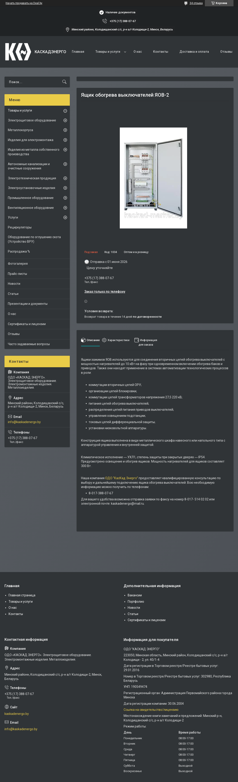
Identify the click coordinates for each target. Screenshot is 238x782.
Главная (78, 51)
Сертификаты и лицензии (27, 324)
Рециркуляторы (20, 227)
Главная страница (22, 595)
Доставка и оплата (194, 51)
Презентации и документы (28, 304)
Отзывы (226, 51)
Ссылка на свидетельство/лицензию (151, 709)
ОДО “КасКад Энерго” (121, 478)
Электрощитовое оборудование (32, 120)
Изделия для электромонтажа (30, 140)
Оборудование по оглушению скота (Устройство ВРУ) (34, 239)
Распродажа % (19, 251)
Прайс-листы (17, 274)
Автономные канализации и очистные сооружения (29, 166)
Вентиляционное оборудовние (31, 208)
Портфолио (136, 601)
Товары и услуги (107, 51)
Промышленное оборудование (31, 198)
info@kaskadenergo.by (24, 422)
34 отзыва (196, 3)
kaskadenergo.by (17, 714)
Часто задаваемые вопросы (29, 344)
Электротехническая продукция (32, 178)
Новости (14, 283)
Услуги (13, 217)
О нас (138, 51)
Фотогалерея (18, 263)
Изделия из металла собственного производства (33, 152)
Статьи (13, 294)
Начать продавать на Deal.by (24, 3)
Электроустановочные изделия (31, 188)
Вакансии (135, 595)
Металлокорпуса (20, 130)
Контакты (160, 51)
